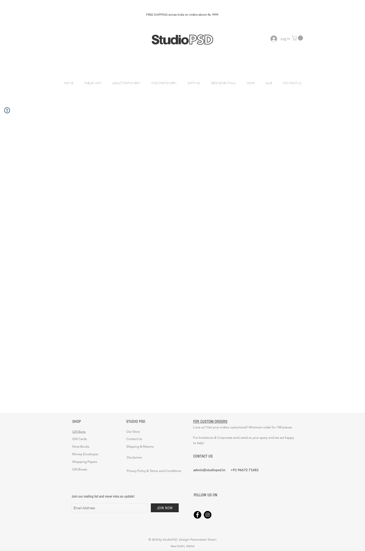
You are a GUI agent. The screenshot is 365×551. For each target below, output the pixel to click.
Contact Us (134, 439)
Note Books (80, 446)
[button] (298, 38)
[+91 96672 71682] (249, 470)
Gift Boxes (79, 469)
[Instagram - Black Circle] (207, 515)
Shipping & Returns (140, 446)
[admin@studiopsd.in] (211, 470)
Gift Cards (79, 439)
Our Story (133, 431)
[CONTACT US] (211, 456)
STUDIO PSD (135, 421)
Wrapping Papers (84, 462)
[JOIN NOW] (165, 507)
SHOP (76, 421)
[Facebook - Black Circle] (197, 515)
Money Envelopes (85, 454)
